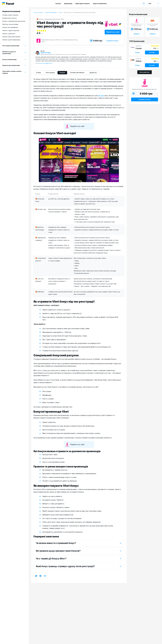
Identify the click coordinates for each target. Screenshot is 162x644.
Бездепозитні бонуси (9, 18)
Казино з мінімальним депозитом (13, 21)
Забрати (136, 34)
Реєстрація (50, 72)
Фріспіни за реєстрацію (10, 24)
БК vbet (101, 96)
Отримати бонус (112, 40)
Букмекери (68, 3)
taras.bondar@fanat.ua (45, 63)
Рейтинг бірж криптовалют (11, 36)
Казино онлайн (38, 12)
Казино (58, 3)
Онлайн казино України (10, 15)
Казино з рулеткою (8, 33)
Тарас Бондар (45, 52)
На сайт (152, 52)
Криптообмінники (100, 3)
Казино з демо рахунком (10, 30)
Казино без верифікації (10, 27)
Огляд (38, 72)
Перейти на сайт (113, 32)
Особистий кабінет (77, 72)
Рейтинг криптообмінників (11, 40)
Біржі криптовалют (82, 3)
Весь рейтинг (144, 72)
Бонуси (62, 72)
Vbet (60, 12)
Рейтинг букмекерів (51, 12)
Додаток (93, 72)
